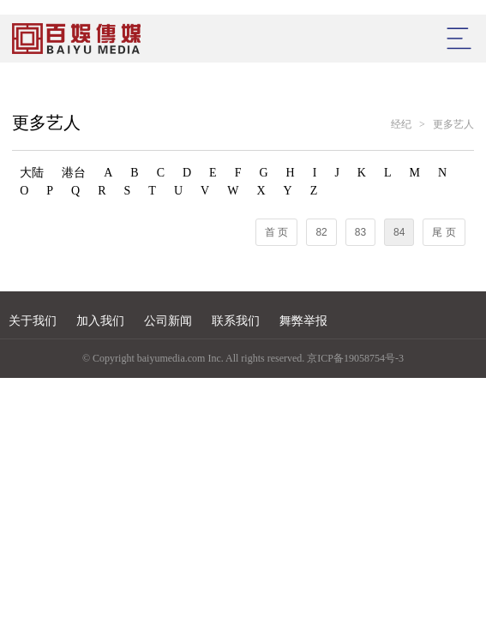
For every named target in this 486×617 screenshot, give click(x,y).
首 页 (276, 232)
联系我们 (236, 320)
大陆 (32, 172)
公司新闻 (168, 320)
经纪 (401, 124)
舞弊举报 (303, 320)
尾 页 (443, 232)
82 (321, 232)
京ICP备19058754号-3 (355, 358)
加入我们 (100, 320)
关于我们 (33, 320)
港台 (74, 172)
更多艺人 (453, 124)
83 (360, 232)
